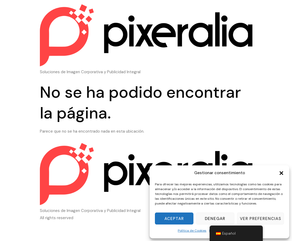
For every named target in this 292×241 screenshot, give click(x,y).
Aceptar (174, 218)
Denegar (215, 218)
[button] (281, 173)
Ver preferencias (260, 218)
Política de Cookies (192, 230)
